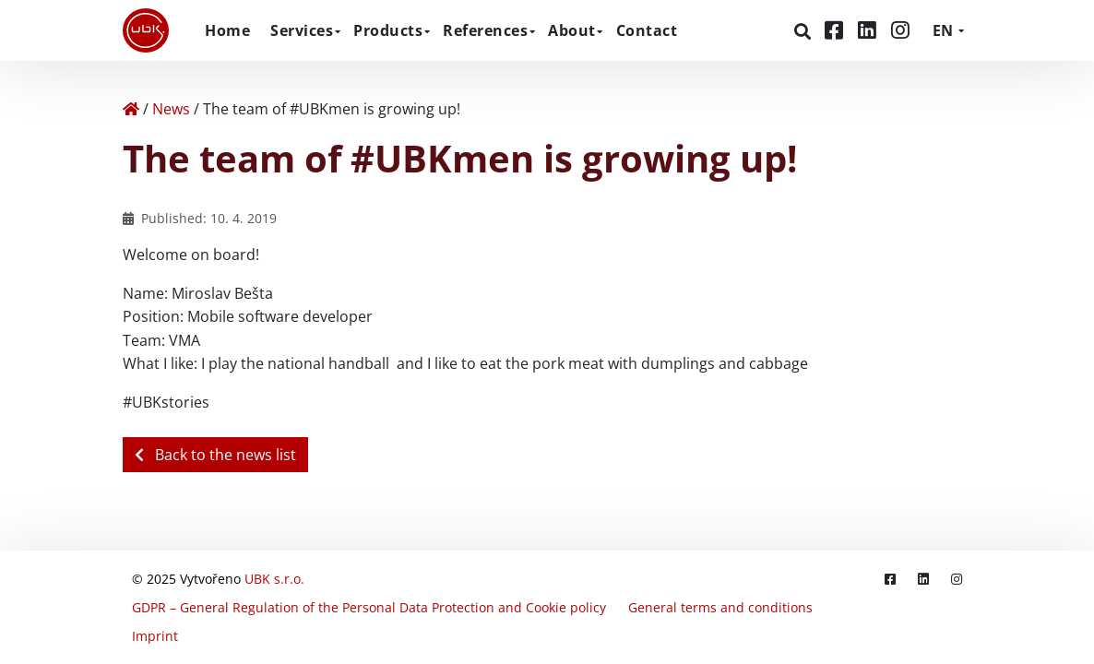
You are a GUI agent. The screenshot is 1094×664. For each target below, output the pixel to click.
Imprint (155, 636)
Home (227, 30)
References (485, 30)
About (572, 30)
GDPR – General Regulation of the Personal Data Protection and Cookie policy (369, 607)
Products (387, 30)
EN (943, 30)
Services (301, 30)
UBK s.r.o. (274, 578)
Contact (647, 30)
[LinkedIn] (870, 30)
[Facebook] (837, 30)
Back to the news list (215, 455)
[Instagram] (900, 30)
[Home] (131, 109)
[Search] (804, 31)
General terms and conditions (720, 607)
